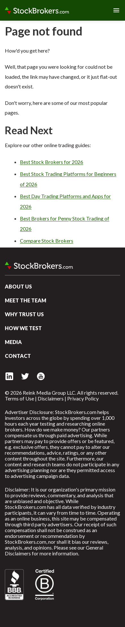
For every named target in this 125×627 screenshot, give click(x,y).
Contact (18, 356)
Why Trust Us (24, 314)
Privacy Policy (83, 398)
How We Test (23, 328)
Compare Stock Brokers (46, 241)
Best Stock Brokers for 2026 (51, 162)
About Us (18, 286)
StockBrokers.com (37, 10)
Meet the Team (25, 300)
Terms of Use (19, 398)
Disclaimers (51, 398)
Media (13, 342)
